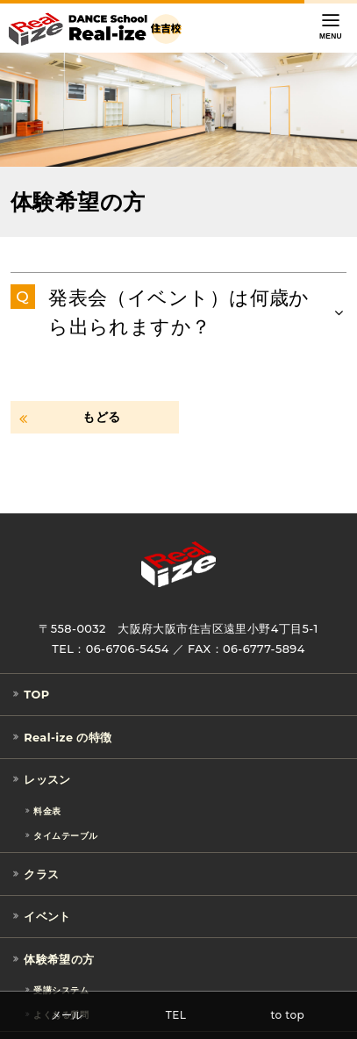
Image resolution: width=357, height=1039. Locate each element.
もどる (101, 417)
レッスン (47, 780)
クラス (41, 874)
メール (67, 1014)
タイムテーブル (65, 835)
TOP (36, 694)
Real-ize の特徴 (68, 737)
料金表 (47, 811)
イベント (47, 916)
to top (287, 1014)
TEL (176, 1014)
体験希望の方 (59, 959)
